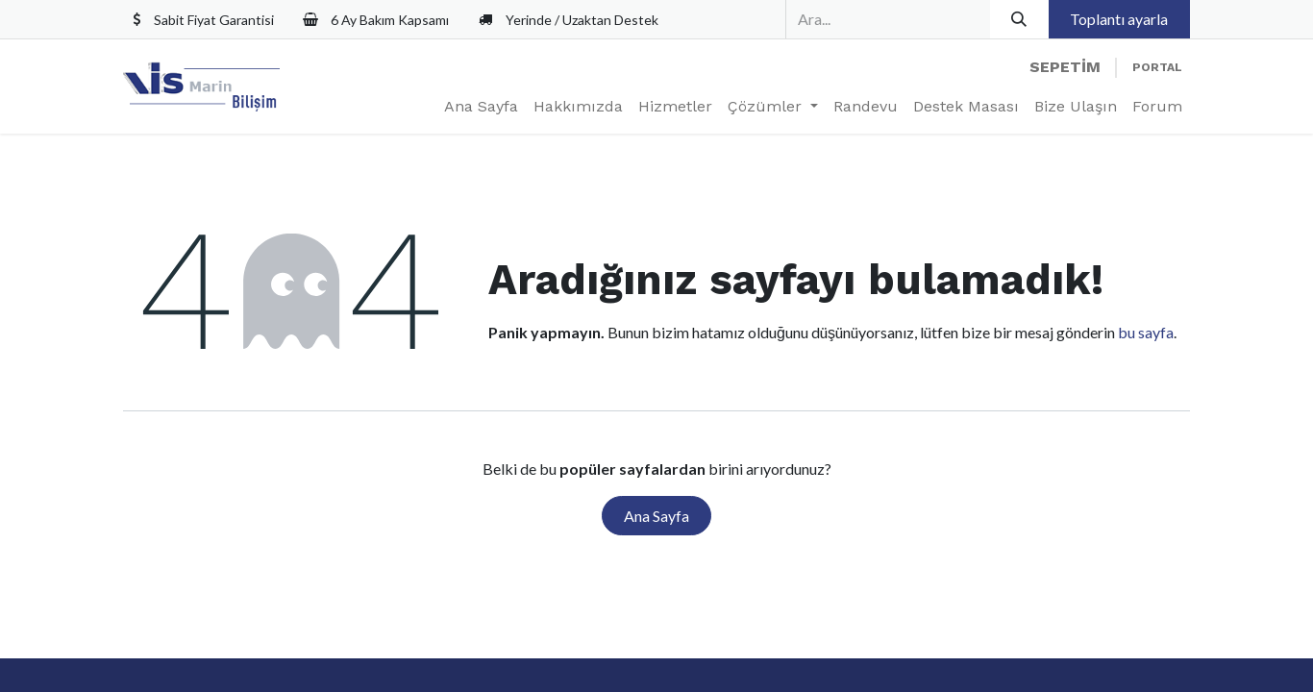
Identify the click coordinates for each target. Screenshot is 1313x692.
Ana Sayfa (656, 516)
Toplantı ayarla (1119, 19)
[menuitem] (481, 106)
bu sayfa (1146, 332)
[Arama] (1019, 19)
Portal (1157, 67)
